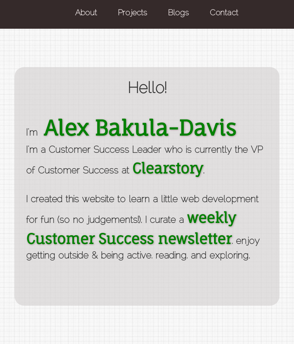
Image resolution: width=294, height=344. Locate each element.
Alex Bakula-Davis (140, 128)
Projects (132, 13)
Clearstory (167, 168)
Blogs (178, 13)
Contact (224, 13)
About (86, 13)
